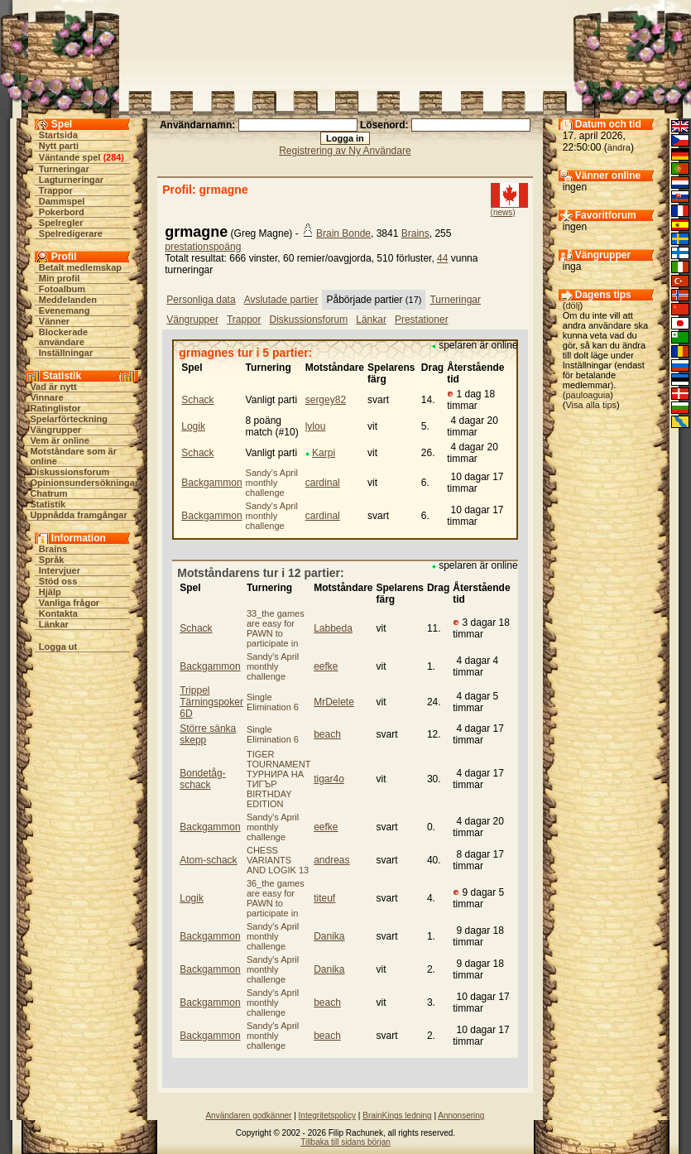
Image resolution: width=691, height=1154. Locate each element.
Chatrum (48, 493)
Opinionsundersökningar (84, 483)
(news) (503, 212)
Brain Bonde (343, 233)
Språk (52, 560)
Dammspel (62, 201)
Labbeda (333, 628)
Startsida (58, 135)
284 (113, 157)
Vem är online (59, 440)
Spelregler (61, 223)
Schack (197, 400)
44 (442, 258)
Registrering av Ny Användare (344, 150)
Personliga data (200, 299)
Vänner (54, 321)
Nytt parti (59, 146)
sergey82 (325, 400)
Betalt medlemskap (80, 267)
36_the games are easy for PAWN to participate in (276, 898)
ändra (619, 147)
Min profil (59, 278)
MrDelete (334, 702)
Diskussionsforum (69, 472)
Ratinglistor (55, 408)
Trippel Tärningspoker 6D (211, 702)
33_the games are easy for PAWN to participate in (276, 628)
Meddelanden (68, 300)
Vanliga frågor (69, 603)
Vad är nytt (53, 387)
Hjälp (50, 592)
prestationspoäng (203, 246)
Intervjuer (59, 570)
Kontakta (58, 613)
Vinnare (46, 397)
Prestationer (422, 319)
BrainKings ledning (396, 1115)
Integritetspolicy (327, 1115)
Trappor (56, 190)
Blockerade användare (63, 337)
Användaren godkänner (248, 1115)
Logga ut (58, 647)
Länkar (54, 624)
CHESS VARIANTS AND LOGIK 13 (278, 860)
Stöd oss (58, 581)
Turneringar (64, 169)
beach (327, 734)
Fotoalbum (62, 289)
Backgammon (211, 482)
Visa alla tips (591, 405)
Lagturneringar (71, 180)
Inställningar (66, 353)
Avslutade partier (281, 299)
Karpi (323, 453)
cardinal (322, 482)
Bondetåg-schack (202, 779)
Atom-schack (208, 860)
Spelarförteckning (69, 419)
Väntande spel (70, 157)
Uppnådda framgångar (78, 515)
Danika (329, 936)
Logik (193, 426)
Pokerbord (61, 212)
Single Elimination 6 (273, 702)
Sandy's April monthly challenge (272, 483)
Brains (53, 549)
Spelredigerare (71, 233)
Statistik (47, 504)
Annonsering (461, 1115)
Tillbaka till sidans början (345, 1142)
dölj (572, 305)
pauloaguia (587, 395)
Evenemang (64, 310)
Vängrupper (55, 430)
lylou (315, 426)
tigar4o (329, 779)
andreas (331, 860)
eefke (326, 666)
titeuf (324, 898)
